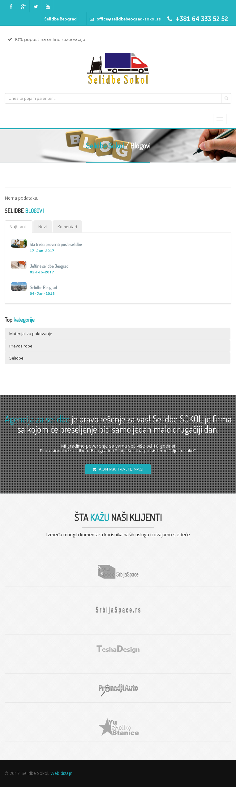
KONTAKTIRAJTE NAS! (118, 469)
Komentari (67, 226)
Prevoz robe (20, 346)
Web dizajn (61, 773)
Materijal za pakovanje (30, 333)
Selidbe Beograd (60, 19)
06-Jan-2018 (42, 293)
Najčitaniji (19, 226)
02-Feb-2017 (42, 272)
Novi (42, 226)
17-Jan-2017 (42, 251)
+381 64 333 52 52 (202, 19)
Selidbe (16, 358)
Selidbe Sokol (105, 145)
